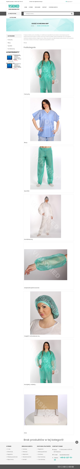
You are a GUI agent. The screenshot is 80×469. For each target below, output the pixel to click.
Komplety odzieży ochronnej (12, 60)
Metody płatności (42, 451)
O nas (8, 449)
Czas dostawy (41, 459)
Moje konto (25, 454)
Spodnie (10, 46)
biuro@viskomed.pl (37, 1)
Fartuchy (10, 40)
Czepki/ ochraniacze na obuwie (14, 56)
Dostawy (25, 449)
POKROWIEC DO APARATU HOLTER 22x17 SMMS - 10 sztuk (17, 73)
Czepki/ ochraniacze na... (32, 336)
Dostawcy (40, 454)
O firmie (31, 7)
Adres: (55, 449)
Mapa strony (10, 459)
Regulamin (37, 7)
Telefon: (56, 457)
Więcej (25, 42)
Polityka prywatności (12, 457)
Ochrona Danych (53, 7)
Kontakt (44, 7)
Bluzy (9, 43)
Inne (9, 64)
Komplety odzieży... (30, 384)
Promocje (10, 89)
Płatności (25, 451)
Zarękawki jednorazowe (14, 52)
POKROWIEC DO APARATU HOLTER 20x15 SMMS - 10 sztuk (17, 82)
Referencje (10, 451)
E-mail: (56, 454)
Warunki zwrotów (27, 457)
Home (25, 7)
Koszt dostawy (41, 457)
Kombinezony (11, 49)
